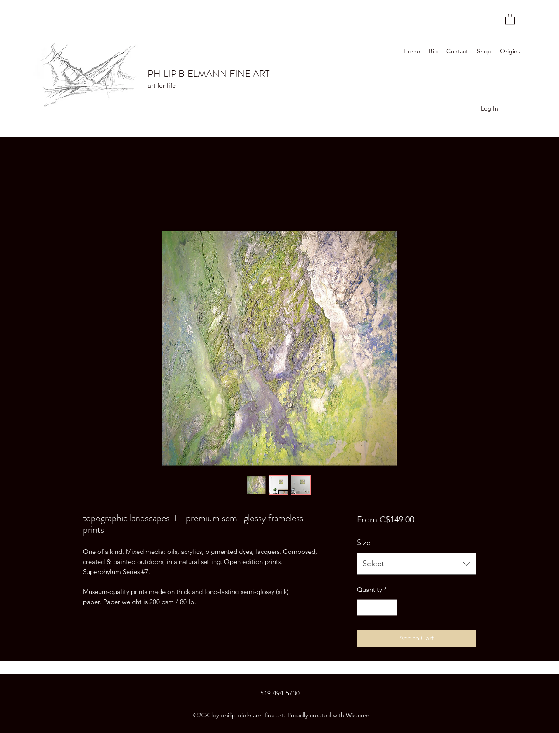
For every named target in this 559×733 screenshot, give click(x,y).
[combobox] (416, 564)
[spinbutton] (376, 608)
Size (364, 542)
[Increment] (390, 608)
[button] (510, 18)
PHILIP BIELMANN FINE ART (208, 73)
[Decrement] (364, 608)
